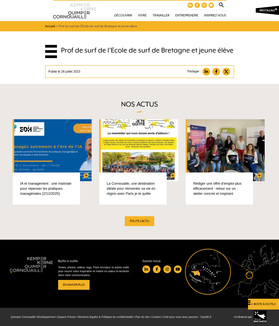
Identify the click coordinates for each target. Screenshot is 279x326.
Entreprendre (186, 15)
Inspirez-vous (215, 15)
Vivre (142, 15)
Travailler (161, 15)
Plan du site (142, 316)
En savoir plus (74, 285)
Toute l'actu (139, 221)
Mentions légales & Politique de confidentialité (105, 316)
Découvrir (123, 15)
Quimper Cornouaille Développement (33, 316)
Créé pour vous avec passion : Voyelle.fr (187, 316)
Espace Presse (66, 316)
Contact (156, 316)
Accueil (50, 26)
